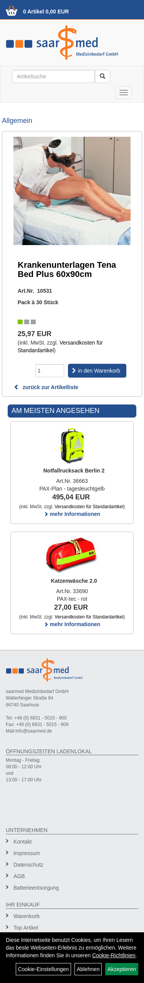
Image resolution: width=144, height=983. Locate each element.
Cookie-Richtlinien (114, 955)
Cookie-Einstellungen (43, 969)
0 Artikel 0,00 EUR (46, 11)
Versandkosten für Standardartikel (89, 506)
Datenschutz (28, 865)
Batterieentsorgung (36, 888)
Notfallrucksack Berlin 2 (74, 470)
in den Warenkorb (99, 371)
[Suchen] (102, 76)
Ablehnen (88, 969)
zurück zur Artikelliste (46, 387)
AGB (19, 876)
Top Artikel (25, 928)
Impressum (26, 853)
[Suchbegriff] (53, 76)
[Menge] (49, 370)
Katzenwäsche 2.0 (74, 581)
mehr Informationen (72, 514)
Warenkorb (26, 916)
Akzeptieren (122, 969)
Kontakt (22, 842)
